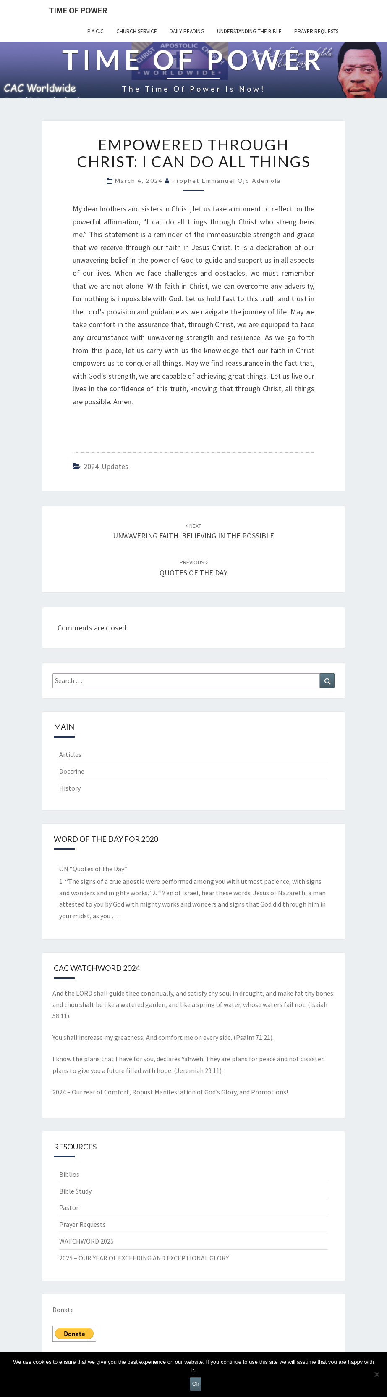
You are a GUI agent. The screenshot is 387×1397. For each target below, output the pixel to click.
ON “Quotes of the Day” (93, 869)
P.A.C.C (95, 31)
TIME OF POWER (78, 10)
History (70, 788)
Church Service (136, 31)
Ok (195, 1384)
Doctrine (71, 771)
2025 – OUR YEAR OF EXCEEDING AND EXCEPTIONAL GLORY (144, 1258)
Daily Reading (187, 31)
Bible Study (75, 1191)
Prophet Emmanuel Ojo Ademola (226, 180)
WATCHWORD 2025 (86, 1241)
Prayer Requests (316, 31)
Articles (70, 754)
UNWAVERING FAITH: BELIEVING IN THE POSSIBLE (193, 531)
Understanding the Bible (249, 31)
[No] (376, 1374)
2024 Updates (106, 466)
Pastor (68, 1207)
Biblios (69, 1174)
